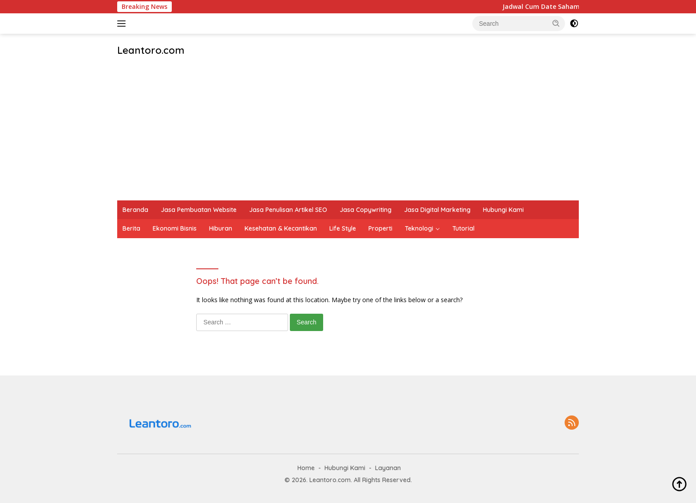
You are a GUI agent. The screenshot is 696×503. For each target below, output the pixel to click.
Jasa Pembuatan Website (199, 210)
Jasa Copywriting (366, 210)
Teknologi (419, 228)
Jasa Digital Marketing (437, 210)
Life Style (342, 228)
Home (306, 468)
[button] (556, 23)
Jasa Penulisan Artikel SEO (288, 210)
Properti (380, 228)
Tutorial (463, 228)
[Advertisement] (348, 134)
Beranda (135, 210)
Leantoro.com (150, 50)
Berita (131, 228)
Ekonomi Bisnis (175, 228)
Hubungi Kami (503, 210)
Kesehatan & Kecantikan (281, 228)
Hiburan (220, 228)
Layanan (388, 468)
